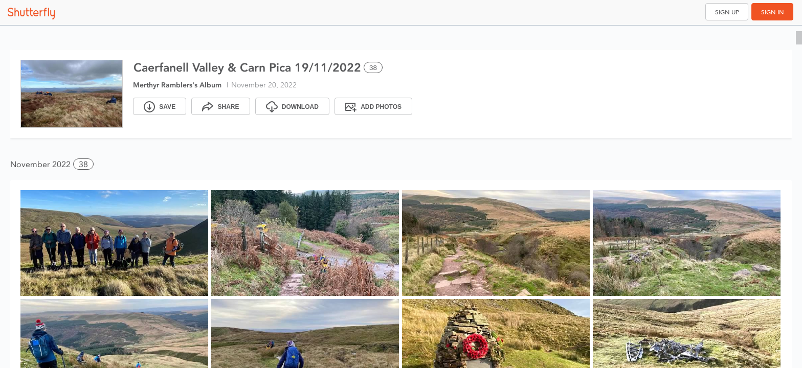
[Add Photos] (373, 106)
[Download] (292, 106)
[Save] (159, 106)
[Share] (220, 106)
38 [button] (83, 164)
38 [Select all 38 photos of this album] (373, 68)
